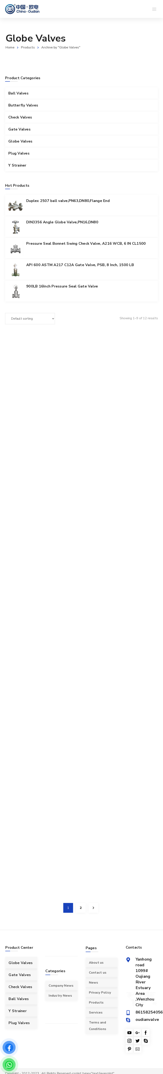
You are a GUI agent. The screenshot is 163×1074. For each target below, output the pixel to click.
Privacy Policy (100, 992)
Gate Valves (19, 129)
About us (96, 962)
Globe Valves (20, 141)
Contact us (98, 972)
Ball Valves (18, 93)
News (93, 982)
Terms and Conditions (97, 1025)
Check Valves (20, 117)
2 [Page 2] (81, 908)
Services (96, 1012)
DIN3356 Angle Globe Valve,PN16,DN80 (62, 222)
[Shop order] (30, 318)
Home (9, 47)
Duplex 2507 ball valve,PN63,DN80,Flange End (68, 200)
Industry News (60, 995)
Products (28, 47)
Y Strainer (17, 165)
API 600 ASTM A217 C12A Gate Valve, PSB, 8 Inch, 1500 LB (80, 264)
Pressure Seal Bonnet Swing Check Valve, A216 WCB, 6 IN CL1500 (86, 243)
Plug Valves (19, 153)
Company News (61, 985)
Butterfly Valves (23, 105)
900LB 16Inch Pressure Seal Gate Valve (62, 286)
